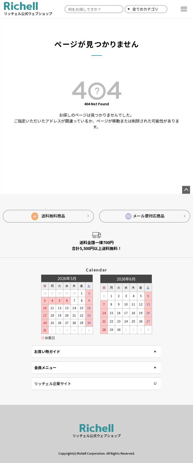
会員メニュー (45, 367)
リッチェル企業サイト (52, 383)
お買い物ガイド (47, 351)
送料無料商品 (48, 216)
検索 (173, 9)
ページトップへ (186, 190)
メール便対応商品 (145, 216)
